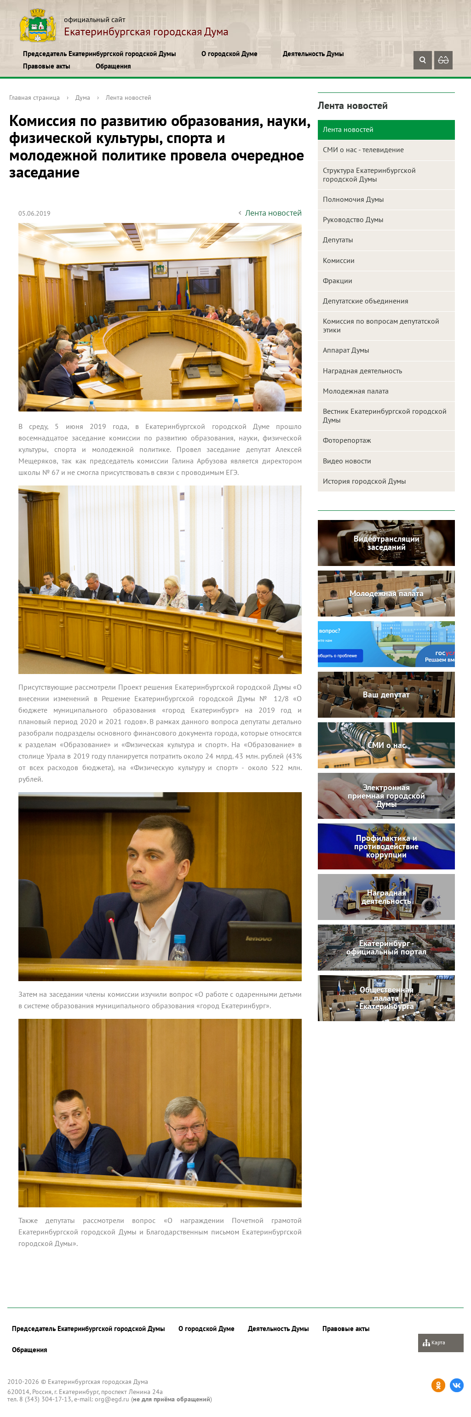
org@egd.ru (112, 1399)
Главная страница (34, 97)
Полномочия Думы (353, 199)
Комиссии (339, 260)
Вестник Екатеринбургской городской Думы (385, 415)
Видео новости (347, 460)
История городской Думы (364, 481)
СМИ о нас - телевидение (363, 149)
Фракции (337, 280)
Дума (82, 97)
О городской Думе (229, 53)
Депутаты (338, 239)
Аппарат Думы (346, 349)
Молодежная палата (356, 390)
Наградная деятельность (362, 370)
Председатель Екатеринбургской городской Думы (99, 53)
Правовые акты (46, 66)
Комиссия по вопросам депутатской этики (381, 325)
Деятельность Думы (313, 53)
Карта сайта (434, 1345)
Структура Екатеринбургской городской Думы (369, 174)
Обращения (113, 66)
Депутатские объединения (365, 300)
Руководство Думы (353, 219)
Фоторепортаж (347, 440)
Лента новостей (128, 97)
